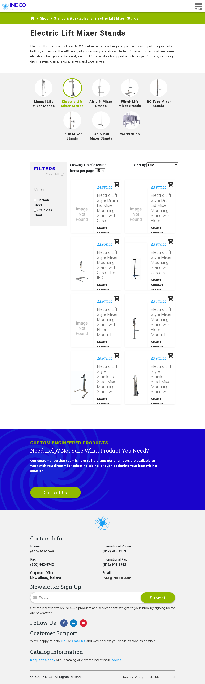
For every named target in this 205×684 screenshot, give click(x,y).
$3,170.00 (158, 302)
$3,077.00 (104, 302)
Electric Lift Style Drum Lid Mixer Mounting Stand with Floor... (161, 208)
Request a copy (42, 660)
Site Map (155, 677)
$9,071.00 (104, 359)
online (117, 660)
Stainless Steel (43, 212)
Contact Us (55, 492)
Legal (171, 677)
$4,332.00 (104, 188)
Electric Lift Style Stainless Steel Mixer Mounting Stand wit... (107, 379)
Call (64, 641)
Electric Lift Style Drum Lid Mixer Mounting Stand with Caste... (107, 208)
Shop (44, 18)
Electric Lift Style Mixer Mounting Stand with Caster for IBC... (107, 265)
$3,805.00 (104, 245)
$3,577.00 (158, 188)
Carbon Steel (41, 202)
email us (78, 641)
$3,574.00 (158, 245)
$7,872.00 (158, 359)
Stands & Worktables (71, 18)
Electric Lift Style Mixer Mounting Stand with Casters (161, 262)
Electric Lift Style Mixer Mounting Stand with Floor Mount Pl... (107, 322)
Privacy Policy (133, 677)
